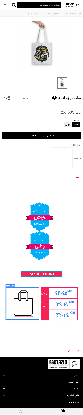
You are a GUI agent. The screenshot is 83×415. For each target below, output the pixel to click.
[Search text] (39, 5)
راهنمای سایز (23, 98)
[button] (41, 177)
